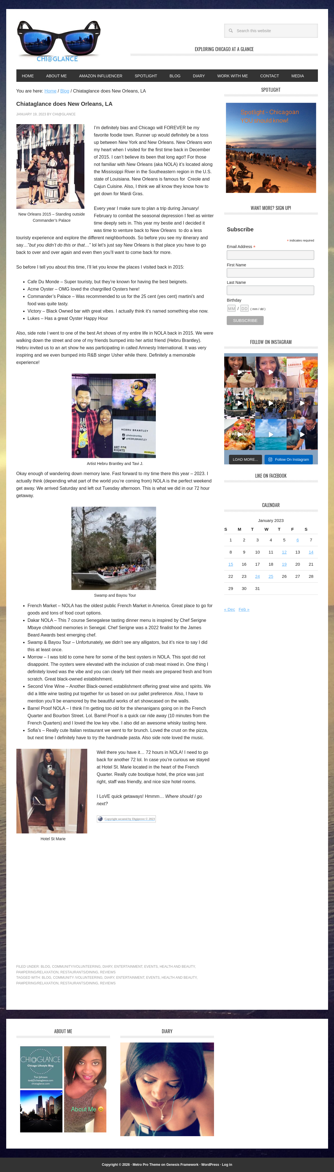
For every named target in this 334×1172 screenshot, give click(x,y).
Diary (107, 967)
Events (151, 967)
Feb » (244, 609)
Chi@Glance (58, 41)
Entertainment (128, 967)
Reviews (107, 972)
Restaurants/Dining (79, 972)
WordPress (210, 1165)
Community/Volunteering (76, 967)
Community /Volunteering (77, 978)
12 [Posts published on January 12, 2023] (284, 552)
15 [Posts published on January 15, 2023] (230, 564)
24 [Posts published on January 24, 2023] (257, 576)
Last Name (236, 282)
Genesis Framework (182, 1165)
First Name (236, 265)
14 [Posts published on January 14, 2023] (311, 552)
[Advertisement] (115, 905)
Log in (227, 1165)
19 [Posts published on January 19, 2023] (284, 564)
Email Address (241, 246)
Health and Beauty (177, 967)
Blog (45, 967)
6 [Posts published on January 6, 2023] (297, 539)
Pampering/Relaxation (37, 972)
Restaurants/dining (79, 983)
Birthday (234, 300)
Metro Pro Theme (146, 1165)
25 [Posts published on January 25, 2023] (270, 576)
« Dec (229, 609)
